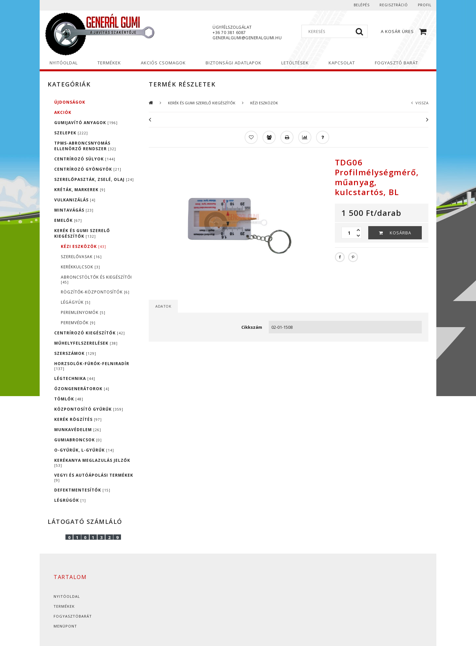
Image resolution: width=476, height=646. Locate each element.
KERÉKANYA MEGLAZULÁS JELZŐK (92, 463)
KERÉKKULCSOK (80, 267)
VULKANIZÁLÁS (75, 200)
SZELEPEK (71, 133)
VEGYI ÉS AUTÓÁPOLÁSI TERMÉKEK (93, 477)
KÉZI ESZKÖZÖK (83, 246)
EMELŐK (68, 220)
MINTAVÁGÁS (74, 210)
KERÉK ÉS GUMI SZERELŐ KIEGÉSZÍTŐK (82, 233)
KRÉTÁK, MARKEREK (79, 189)
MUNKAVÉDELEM (77, 429)
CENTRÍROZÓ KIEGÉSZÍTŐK (89, 333)
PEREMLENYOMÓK (83, 312)
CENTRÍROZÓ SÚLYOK (84, 159)
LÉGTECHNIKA (74, 378)
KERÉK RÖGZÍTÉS (78, 419)
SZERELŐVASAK (81, 256)
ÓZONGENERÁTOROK (81, 388)
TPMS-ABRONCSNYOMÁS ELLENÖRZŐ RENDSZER (85, 146)
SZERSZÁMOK (75, 353)
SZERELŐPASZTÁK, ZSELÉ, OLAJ (94, 179)
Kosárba (400, 233)
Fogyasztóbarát (73, 616)
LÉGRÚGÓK (70, 500)
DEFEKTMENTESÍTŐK (82, 490)
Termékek (64, 606)
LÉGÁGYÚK (76, 302)
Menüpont (65, 626)
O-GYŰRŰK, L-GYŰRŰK (84, 450)
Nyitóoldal (67, 596)
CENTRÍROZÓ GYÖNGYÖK (87, 169)
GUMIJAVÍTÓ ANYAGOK (86, 122)
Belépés (362, 5)
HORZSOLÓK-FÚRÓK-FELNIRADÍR (91, 366)
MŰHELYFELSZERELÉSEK (86, 343)
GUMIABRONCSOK (78, 440)
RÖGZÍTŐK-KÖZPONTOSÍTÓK (95, 292)
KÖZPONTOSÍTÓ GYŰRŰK (88, 409)
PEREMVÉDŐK (78, 322)
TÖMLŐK (68, 399)
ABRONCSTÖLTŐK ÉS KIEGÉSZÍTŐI (96, 279)
